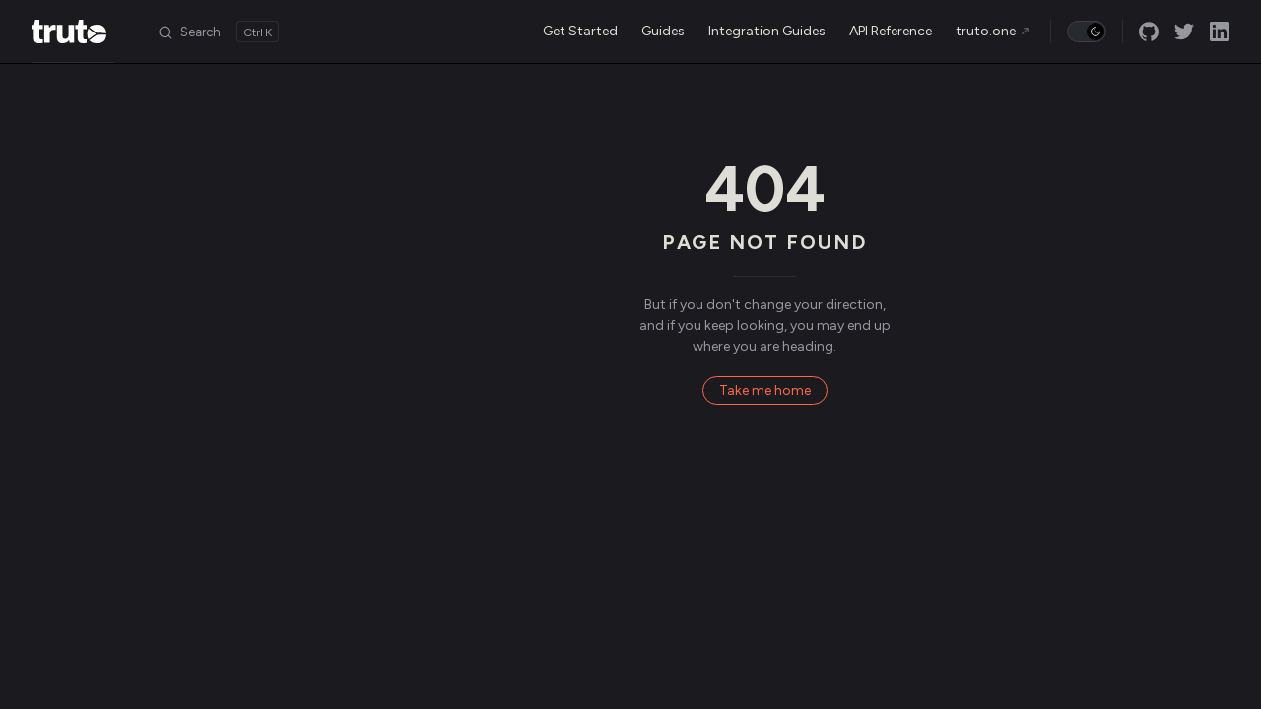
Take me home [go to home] (765, 390)
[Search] (218, 31)
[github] (1148, 31)
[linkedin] (1219, 31)
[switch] (1086, 31)
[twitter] (1184, 31)
